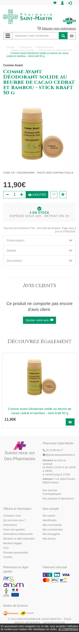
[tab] (39, 240)
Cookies (7, 557)
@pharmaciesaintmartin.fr (59, 454)
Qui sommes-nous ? (14, 520)
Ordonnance (10, 525)
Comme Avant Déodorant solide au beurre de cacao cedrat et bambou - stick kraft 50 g (39, 411)
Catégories (25, 47)
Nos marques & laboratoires (58, 498)
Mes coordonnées (53, 529)
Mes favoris (49, 538)
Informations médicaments (18, 534)
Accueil (10, 47)
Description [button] (39, 260)
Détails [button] (39, 250)
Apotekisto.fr (54, 622)
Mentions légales (12, 543)
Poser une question (14, 529)
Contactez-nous (12, 515)
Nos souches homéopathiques (52, 492)
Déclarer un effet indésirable (19, 538)
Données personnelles (15, 552)
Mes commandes (52, 525)
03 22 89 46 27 (53, 450)
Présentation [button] (39, 240)
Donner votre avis (40, 320)
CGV (6, 548)
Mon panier (49, 515)
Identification (50, 520)
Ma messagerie (51, 534)
